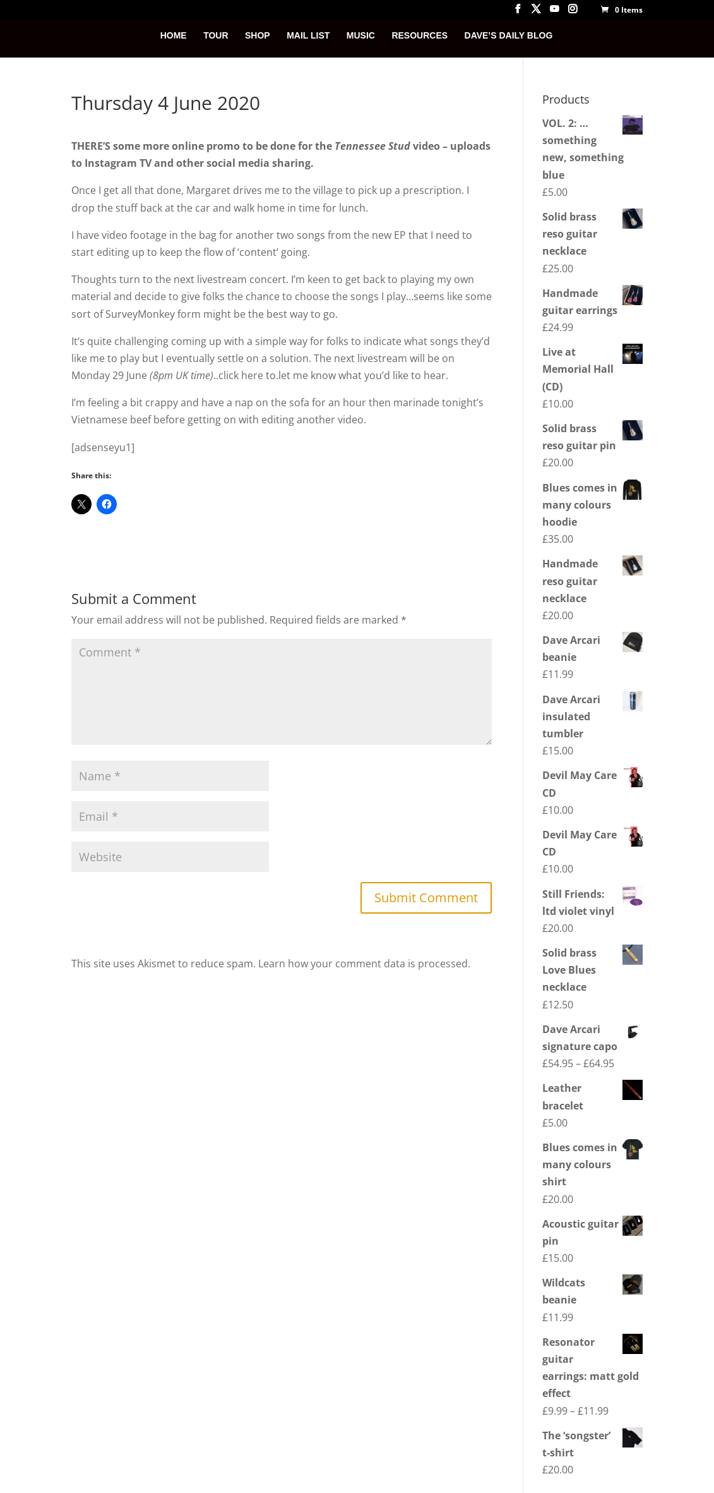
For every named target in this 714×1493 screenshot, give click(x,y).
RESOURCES (419, 35)
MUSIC (361, 35)
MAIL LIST (308, 35)
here (252, 375)
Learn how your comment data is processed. (364, 963)
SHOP (257, 35)
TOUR (215, 35)
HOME (173, 35)
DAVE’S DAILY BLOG (509, 35)
